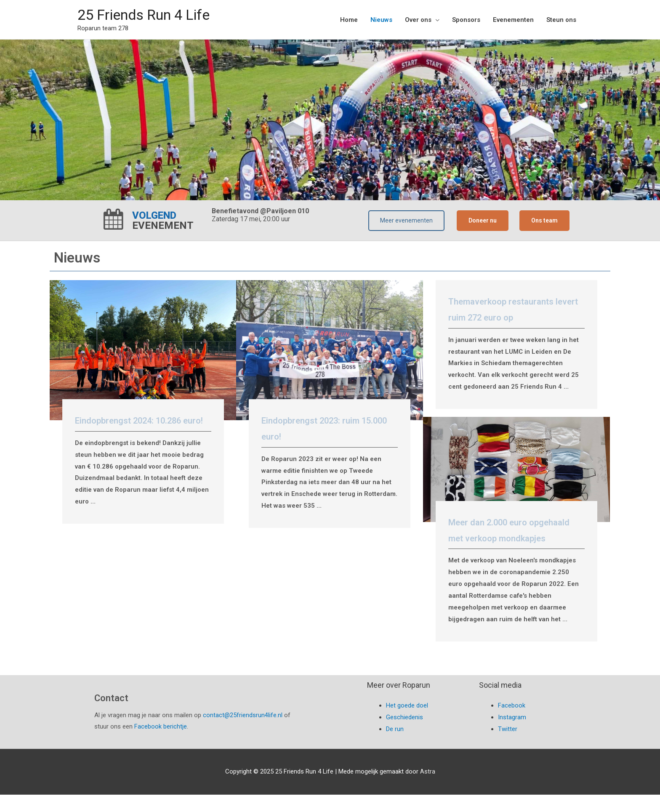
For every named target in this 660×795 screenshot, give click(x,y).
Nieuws (381, 20)
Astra (427, 772)
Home (349, 20)
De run (395, 729)
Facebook (511, 706)
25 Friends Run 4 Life (147, 15)
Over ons (418, 20)
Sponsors (466, 20)
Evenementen (513, 20)
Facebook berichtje (160, 727)
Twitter (507, 729)
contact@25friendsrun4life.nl (243, 715)
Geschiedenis (404, 717)
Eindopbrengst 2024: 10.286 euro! (139, 421)
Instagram (512, 717)
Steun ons (561, 20)
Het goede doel (407, 706)
